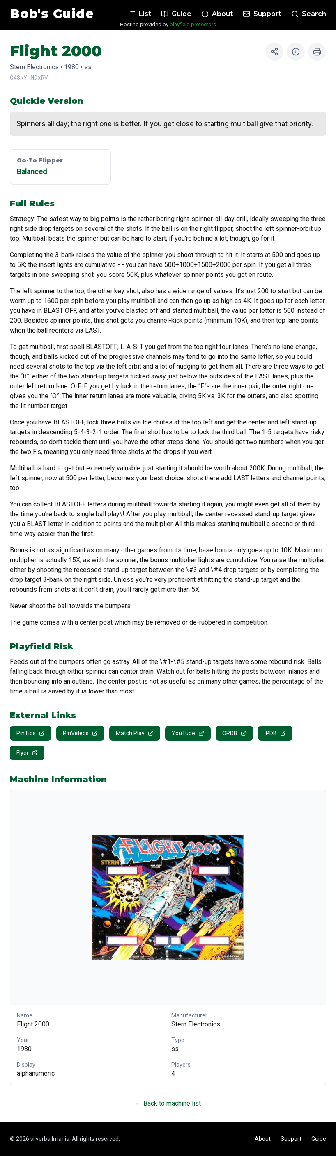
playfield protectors (193, 24)
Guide (318, 1138)
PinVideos (80, 733)
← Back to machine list (168, 1103)
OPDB (234, 733)
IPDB (275, 733)
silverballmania (49, 1138)
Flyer (27, 753)
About (263, 1138)
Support (291, 1138)
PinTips (30, 733)
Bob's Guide (52, 14)
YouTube (188, 733)
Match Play (135, 733)
